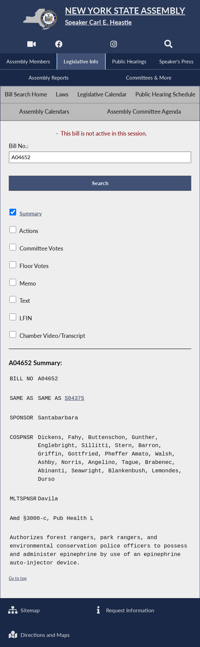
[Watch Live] (30, 45)
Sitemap (24, 609)
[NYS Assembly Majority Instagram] (114, 45)
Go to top (18, 580)
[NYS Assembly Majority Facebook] (58, 45)
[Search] (169, 45)
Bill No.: (18, 147)
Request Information (124, 609)
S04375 (75, 400)
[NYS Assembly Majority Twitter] (86, 45)
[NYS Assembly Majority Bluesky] (141, 45)
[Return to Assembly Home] (100, 19)
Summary (31, 215)
